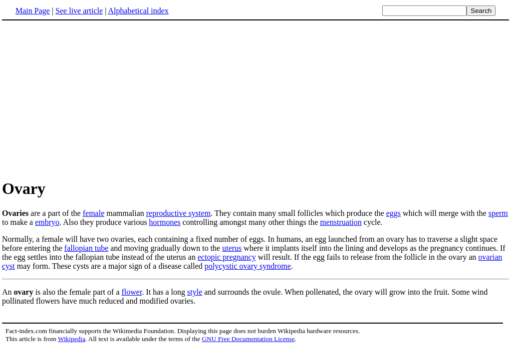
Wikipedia (71, 339)
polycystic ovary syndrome (248, 266)
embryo (47, 222)
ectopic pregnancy (227, 257)
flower (132, 292)
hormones (165, 222)
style (194, 292)
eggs (393, 213)
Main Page (32, 10)
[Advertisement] (86, 99)
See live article (79, 10)
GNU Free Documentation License (248, 339)
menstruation (341, 222)
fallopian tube (86, 248)
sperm (498, 213)
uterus (232, 248)
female (94, 213)
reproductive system (178, 213)
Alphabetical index (138, 10)
